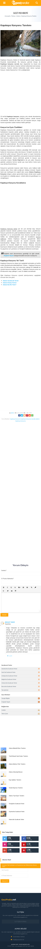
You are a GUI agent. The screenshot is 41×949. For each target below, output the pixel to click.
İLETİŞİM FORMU (20, 921)
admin (12, 413)
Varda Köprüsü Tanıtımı (16, 788)
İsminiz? (3, 570)
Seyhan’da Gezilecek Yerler (16, 811)
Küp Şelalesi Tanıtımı (15, 780)
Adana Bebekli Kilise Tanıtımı (17, 748)
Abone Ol (5, 881)
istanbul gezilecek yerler (24, 944)
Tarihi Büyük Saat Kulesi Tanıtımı (18, 756)
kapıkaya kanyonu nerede (28, 419)
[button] (3, 587)
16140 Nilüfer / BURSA (19, 936)
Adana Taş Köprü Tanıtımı (16, 796)
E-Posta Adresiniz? (7, 578)
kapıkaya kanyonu (15, 419)
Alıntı (9, 656)
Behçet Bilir (10, 622)
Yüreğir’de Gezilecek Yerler (16, 803)
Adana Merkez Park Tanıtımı (17, 764)
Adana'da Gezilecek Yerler (16, 819)
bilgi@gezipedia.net (18, 939)
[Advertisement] (20, 93)
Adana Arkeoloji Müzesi (15, 772)
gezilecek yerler (14, 944)
